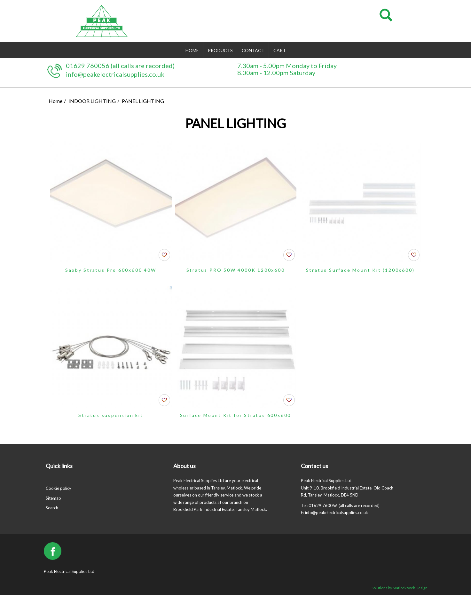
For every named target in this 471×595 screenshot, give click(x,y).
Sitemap (53, 498)
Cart (279, 50)
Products (220, 50)
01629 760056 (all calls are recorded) (120, 65)
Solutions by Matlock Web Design (400, 587)
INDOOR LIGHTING (92, 101)
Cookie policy (58, 488)
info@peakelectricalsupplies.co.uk (115, 74)
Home (192, 50)
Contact (253, 50)
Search (52, 507)
